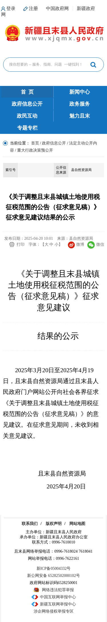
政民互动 (27, 116)
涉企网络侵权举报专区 (54, 611)
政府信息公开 (27, 104)
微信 (95, 244)
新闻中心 (79, 92)
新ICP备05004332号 (54, 568)
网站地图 (77, 524)
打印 (21, 244)
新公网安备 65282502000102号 (53, 575)
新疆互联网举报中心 (58, 604)
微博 (76, 244)
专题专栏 (27, 128)
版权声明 (54, 524)
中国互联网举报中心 (58, 597)
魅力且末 (79, 116)
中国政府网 (57, 8)
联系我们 (30, 524)
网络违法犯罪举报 (58, 590)
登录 (10, 8)
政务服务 (79, 104)
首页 (35, 143)
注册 (33, 8)
